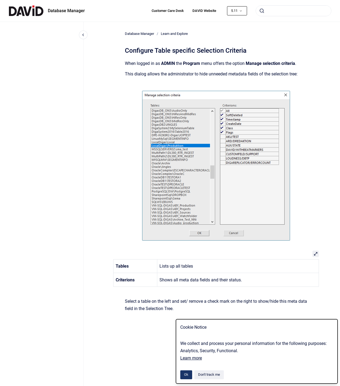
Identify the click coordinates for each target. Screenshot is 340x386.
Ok (186, 374)
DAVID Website (204, 11)
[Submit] (262, 10)
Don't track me (209, 374)
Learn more (191, 358)
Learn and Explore (174, 34)
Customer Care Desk (168, 11)
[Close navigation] (83, 35)
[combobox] (293, 11)
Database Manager (66, 10)
